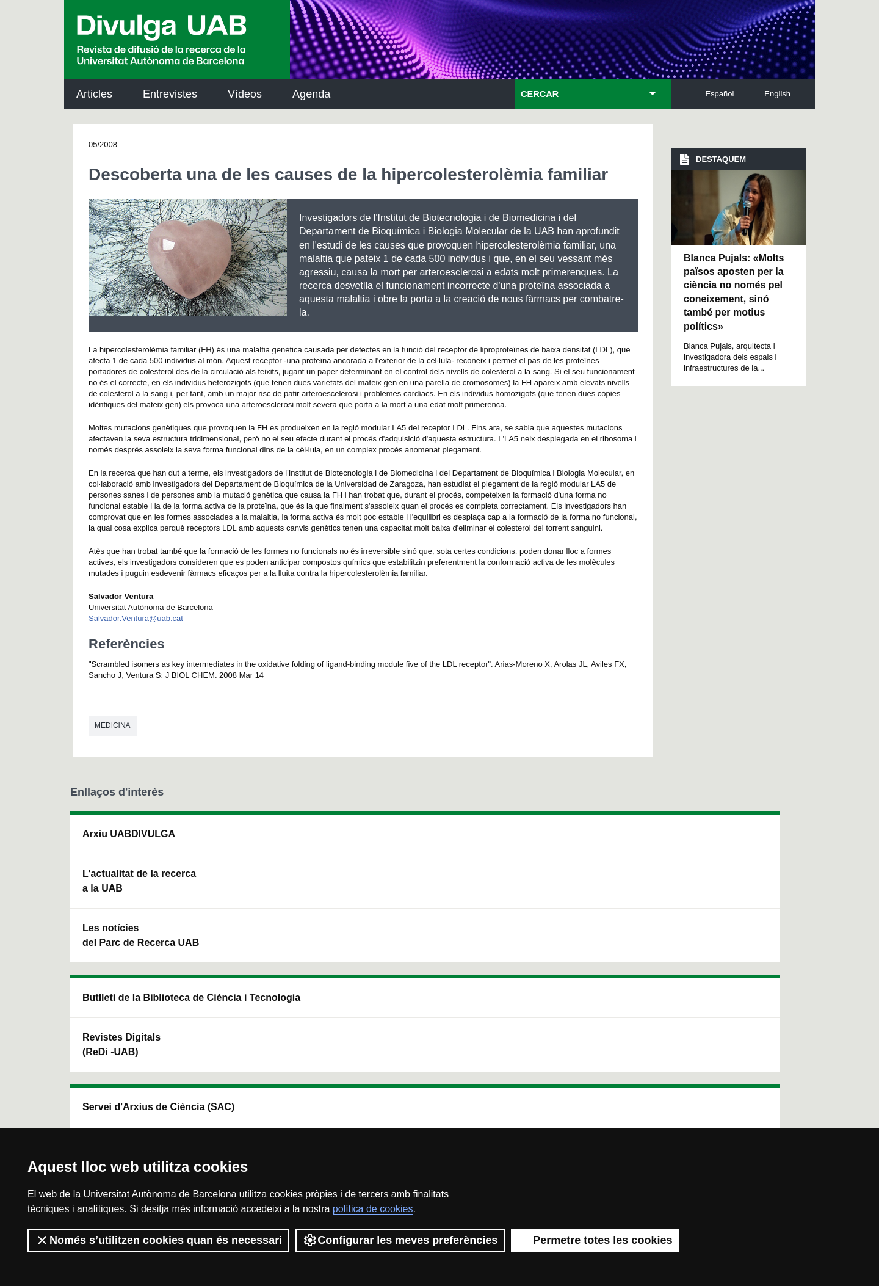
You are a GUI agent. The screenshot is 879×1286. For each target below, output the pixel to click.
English (777, 93)
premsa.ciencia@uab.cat (507, 1044)
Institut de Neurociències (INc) (731, 841)
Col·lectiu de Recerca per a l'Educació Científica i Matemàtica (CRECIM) (584, 903)
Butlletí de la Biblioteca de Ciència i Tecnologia (284, 841)
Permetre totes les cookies (595, 1240)
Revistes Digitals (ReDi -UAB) (269, 895)
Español (719, 93)
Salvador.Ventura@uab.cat (136, 618)
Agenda (311, 94)
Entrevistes (170, 94)
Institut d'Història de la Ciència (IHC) (578, 841)
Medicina (113, 725)
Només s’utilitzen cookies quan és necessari (158, 1240)
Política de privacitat (233, 1109)
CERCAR (540, 94)
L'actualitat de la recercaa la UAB (139, 880)
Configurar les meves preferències (400, 1240)
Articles (94, 94)
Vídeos (245, 94)
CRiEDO (544, 957)
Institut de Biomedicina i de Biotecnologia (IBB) (729, 964)
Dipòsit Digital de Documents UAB (418, 895)
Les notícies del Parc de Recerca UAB (140, 935)
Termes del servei (319, 1109)
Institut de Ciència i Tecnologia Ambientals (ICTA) (726, 903)
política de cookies (373, 1209)
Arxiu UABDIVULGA (128, 834)
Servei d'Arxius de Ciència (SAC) (420, 841)
